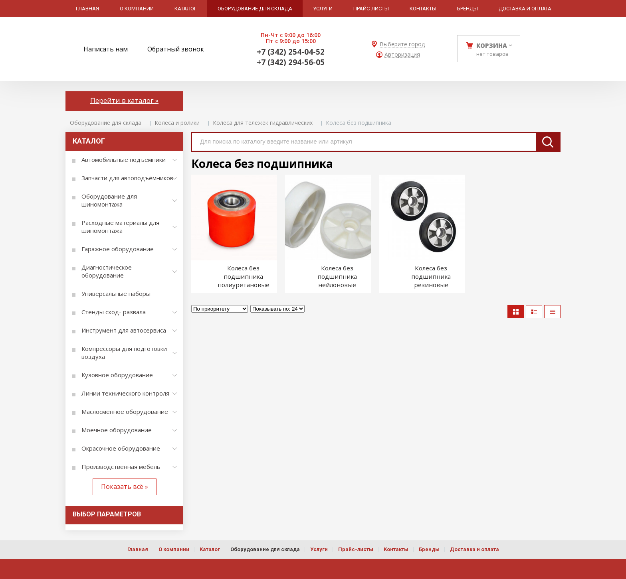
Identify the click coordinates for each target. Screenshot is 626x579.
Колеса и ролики (177, 122)
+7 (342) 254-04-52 (291, 52)
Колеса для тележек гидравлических (263, 122)
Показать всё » (124, 486)
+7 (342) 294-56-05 (291, 62)
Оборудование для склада (105, 122)
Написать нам (105, 49)
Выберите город (402, 44)
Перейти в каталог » (124, 100)
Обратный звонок (175, 49)
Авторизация (402, 55)
